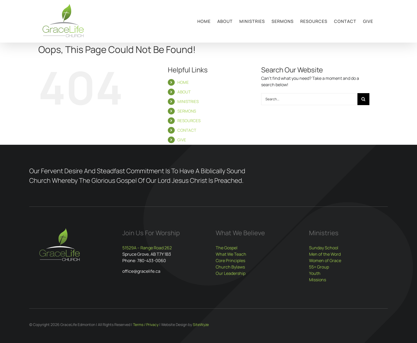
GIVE (181, 140)
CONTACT (186, 130)
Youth (314, 273)
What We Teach (231, 254)
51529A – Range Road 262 (147, 248)
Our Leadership (230, 273)
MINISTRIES (188, 101)
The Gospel (226, 248)
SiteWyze (201, 324)
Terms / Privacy (146, 324)
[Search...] (309, 99)
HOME (183, 82)
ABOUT (184, 92)
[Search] (363, 99)
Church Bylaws (230, 267)
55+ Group (319, 267)
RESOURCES (189, 120)
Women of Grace (325, 260)
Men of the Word (325, 254)
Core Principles (230, 260)
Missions (317, 280)
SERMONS (186, 111)
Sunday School (323, 248)
